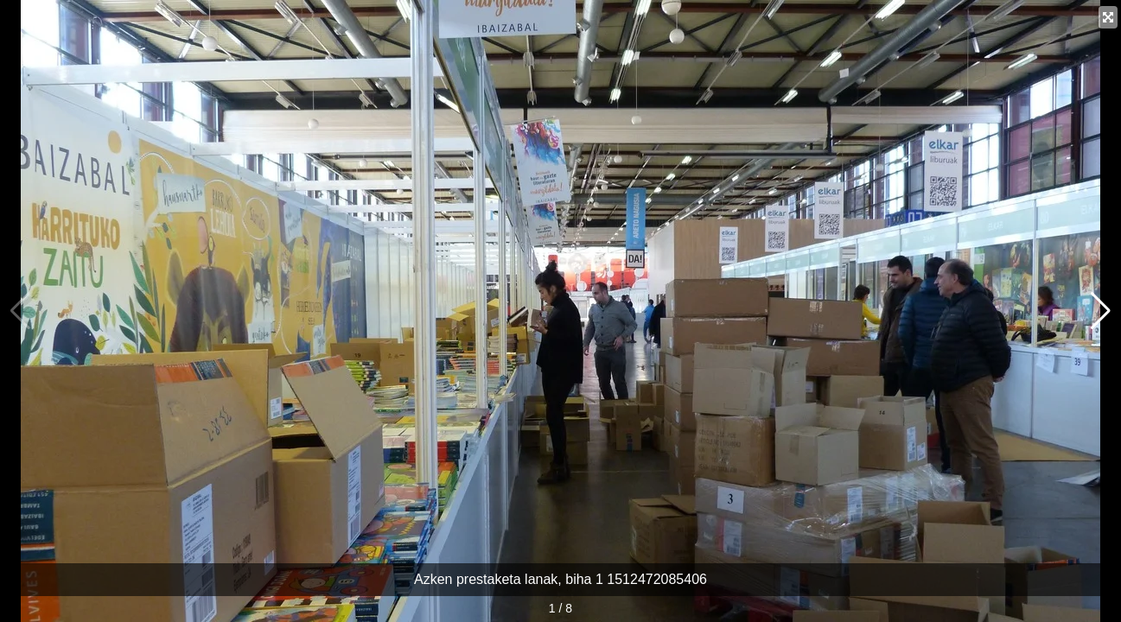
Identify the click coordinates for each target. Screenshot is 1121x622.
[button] (1100, 311)
